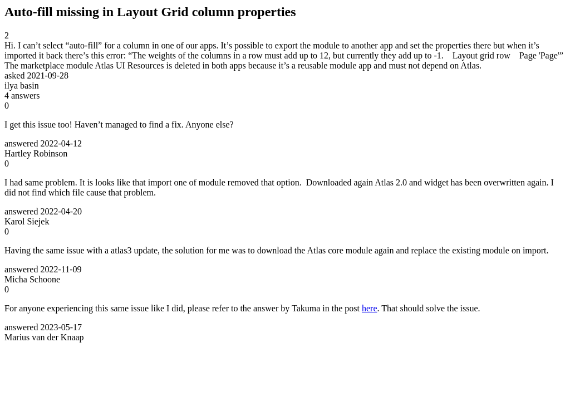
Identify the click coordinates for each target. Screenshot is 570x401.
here (369, 308)
